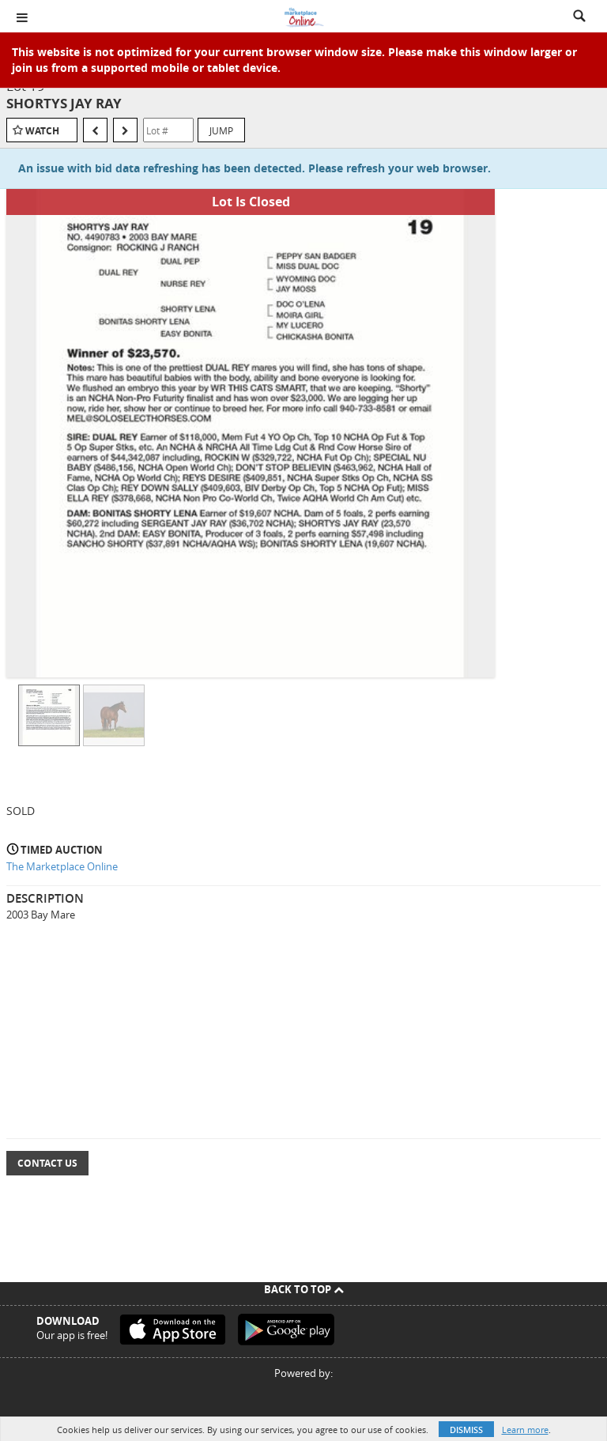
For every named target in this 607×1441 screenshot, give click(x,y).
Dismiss (466, 1429)
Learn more (525, 1429)
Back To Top (304, 1289)
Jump (221, 130)
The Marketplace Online (62, 866)
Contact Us (47, 1163)
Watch (42, 131)
